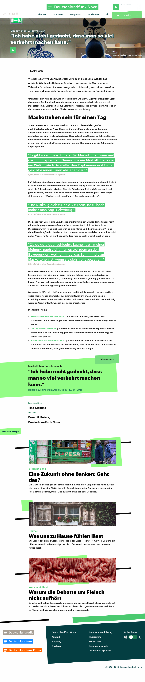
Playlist (127, 15)
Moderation (94, 14)
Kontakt (56, 636)
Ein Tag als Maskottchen (43, 328)
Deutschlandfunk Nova (64, 632)
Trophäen (57, 646)
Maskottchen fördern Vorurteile (47, 316)
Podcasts (58, 14)
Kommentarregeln (98, 646)
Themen (42, 14)
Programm (75, 14)
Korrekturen (95, 641)
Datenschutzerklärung (100, 632)
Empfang (56, 641)
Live (117, 15)
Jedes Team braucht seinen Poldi (48, 340)
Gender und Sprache (100, 650)
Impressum (95, 636)
